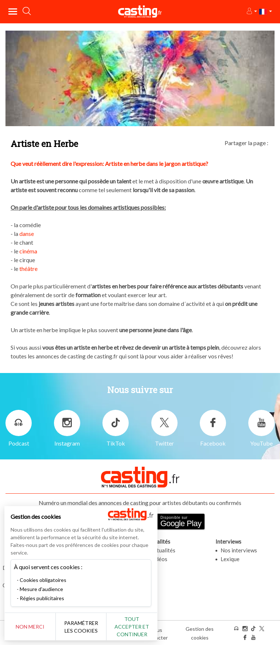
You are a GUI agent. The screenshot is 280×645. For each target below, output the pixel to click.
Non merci (30, 626)
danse (26, 233)
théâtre (28, 268)
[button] (251, 11)
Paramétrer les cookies (81, 627)
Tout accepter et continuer (131, 626)
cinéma (28, 251)
